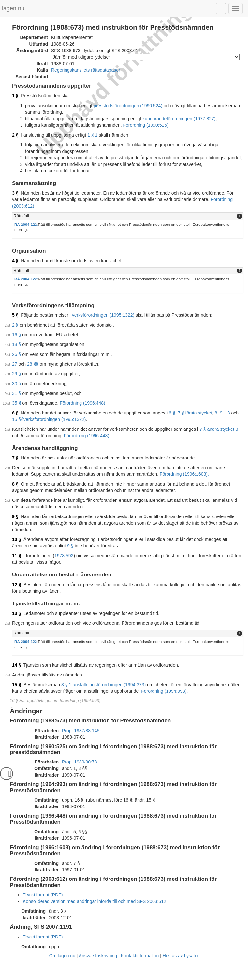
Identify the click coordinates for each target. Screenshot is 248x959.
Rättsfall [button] (21, 215)
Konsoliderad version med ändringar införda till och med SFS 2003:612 (94, 901)
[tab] (127, 216)
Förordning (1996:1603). (184, 474)
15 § (16, 684)
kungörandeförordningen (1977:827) (178, 118)
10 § (16, 539)
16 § (16, 334)
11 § (16, 555)
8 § (15, 484)
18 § (16, 344)
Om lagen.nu (62, 955)
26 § (16, 354)
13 (227, 412)
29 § (16, 373)
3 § (15, 193)
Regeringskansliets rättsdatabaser (85, 70)
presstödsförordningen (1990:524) (128, 105)
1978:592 (63, 555)
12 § (16, 584)
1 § (15, 95)
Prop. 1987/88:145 (80, 730)
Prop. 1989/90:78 (79, 761)
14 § (16, 665)
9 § (15, 516)
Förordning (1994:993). (164, 691)
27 (14, 364)
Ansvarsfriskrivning (98, 955)
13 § (16, 613)
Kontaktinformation (140, 955)
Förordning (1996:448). (83, 403)
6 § (15, 412)
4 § (15, 260)
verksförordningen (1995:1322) (103, 315)
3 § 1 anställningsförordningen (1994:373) (103, 684)
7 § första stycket (195, 412)
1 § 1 (92, 135)
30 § (16, 383)
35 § (16, 403)
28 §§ (32, 364)
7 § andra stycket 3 (218, 429)
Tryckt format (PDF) (43, 894)
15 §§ (17, 419)
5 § (15, 315)
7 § (15, 457)
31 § (16, 393)
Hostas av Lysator (181, 955)
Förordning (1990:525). (146, 125)
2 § (15, 135)
